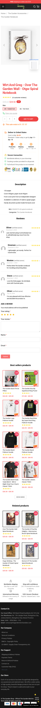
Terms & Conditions (8, 635)
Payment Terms (7, 657)
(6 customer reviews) (19, 97)
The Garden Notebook (9, 17)
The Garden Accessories (17, 13)
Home (3, 13)
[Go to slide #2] (26, 76)
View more (20, 497)
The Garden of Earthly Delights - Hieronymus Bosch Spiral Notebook (29, 531)
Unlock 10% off (37, 698)
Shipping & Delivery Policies (11, 654)
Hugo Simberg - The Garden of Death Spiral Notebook (10, 563)
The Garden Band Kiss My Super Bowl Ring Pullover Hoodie (29, 420)
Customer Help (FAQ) (9, 667)
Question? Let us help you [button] (30, 705)
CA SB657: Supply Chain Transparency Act (16, 644)
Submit (5, 356)
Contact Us (5, 663)
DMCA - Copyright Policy (10, 641)
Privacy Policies (7, 638)
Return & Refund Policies (10, 660)
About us (5, 632)
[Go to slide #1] (15, 76)
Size (4, 105)
